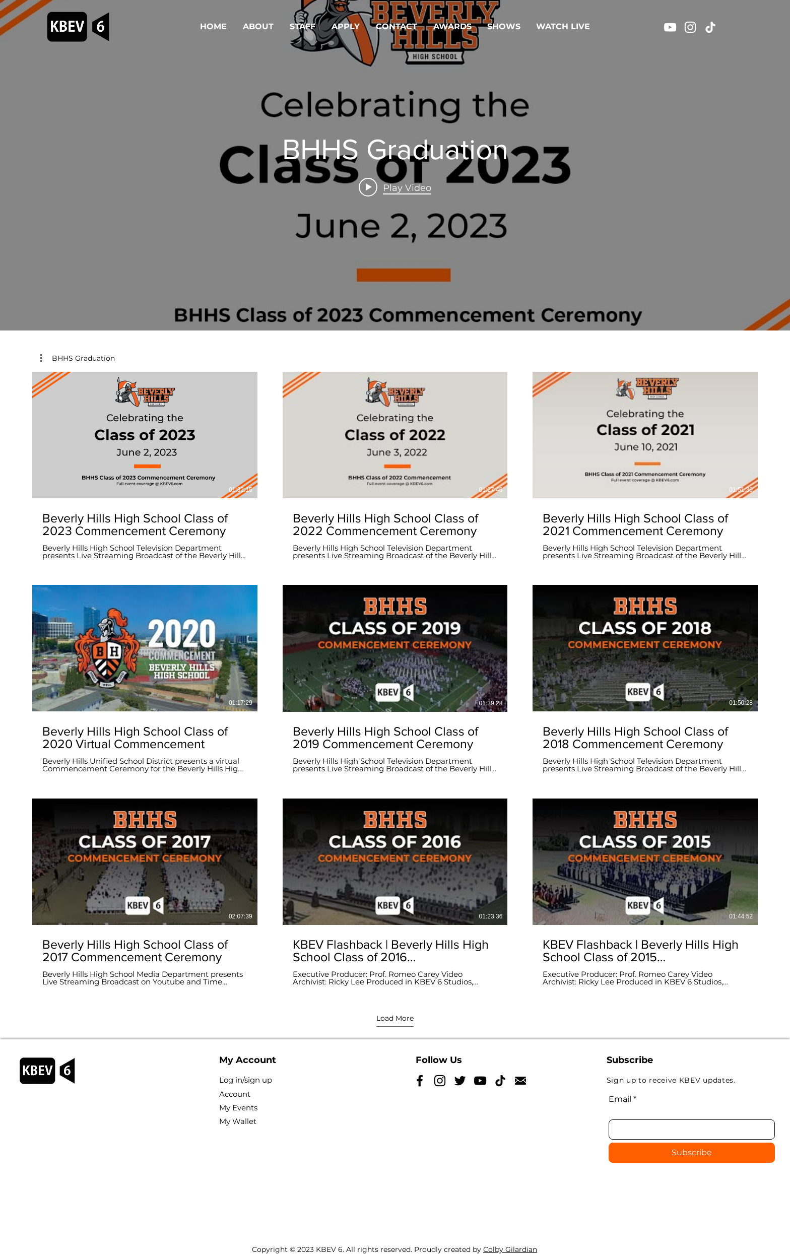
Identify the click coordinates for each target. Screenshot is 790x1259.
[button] (77, 358)
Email (620, 1099)
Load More (395, 1018)
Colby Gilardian (510, 1249)
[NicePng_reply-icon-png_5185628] (520, 1080)
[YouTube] (670, 27)
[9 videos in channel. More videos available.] (395, 679)
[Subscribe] (692, 1153)
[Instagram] (690, 27)
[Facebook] (419, 1080)
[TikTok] (710, 27)
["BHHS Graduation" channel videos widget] (395, 165)
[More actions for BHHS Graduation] (77, 358)
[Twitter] (460, 1080)
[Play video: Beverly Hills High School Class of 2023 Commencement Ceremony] (395, 187)
